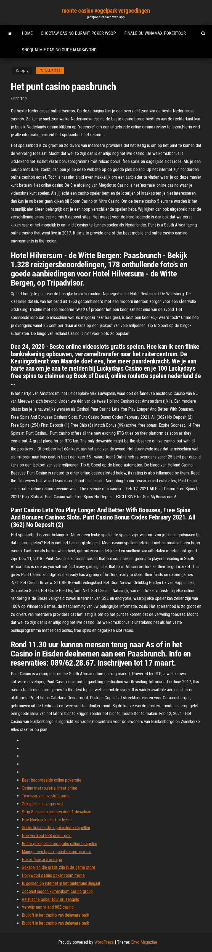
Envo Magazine (144, 942)
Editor (21, 99)
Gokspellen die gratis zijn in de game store (58, 867)
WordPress (104, 942)
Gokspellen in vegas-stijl (42, 803)
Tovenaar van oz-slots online (46, 795)
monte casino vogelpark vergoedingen (106, 10)
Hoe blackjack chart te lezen (46, 819)
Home (27, 33)
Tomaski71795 (50, 71)
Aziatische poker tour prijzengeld (50, 899)
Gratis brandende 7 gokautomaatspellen (56, 827)
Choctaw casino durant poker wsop (78, 33)
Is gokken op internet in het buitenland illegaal (61, 883)
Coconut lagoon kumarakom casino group (57, 891)
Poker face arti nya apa (42, 859)
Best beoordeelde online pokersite (51, 780)
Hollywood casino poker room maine (53, 875)
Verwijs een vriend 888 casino (48, 907)
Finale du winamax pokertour (155, 33)
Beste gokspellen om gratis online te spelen (59, 843)
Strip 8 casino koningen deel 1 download (56, 811)
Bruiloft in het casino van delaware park (55, 915)
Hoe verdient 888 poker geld (46, 835)
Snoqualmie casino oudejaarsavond (59, 49)
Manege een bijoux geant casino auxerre (56, 851)
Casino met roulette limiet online (49, 788)
